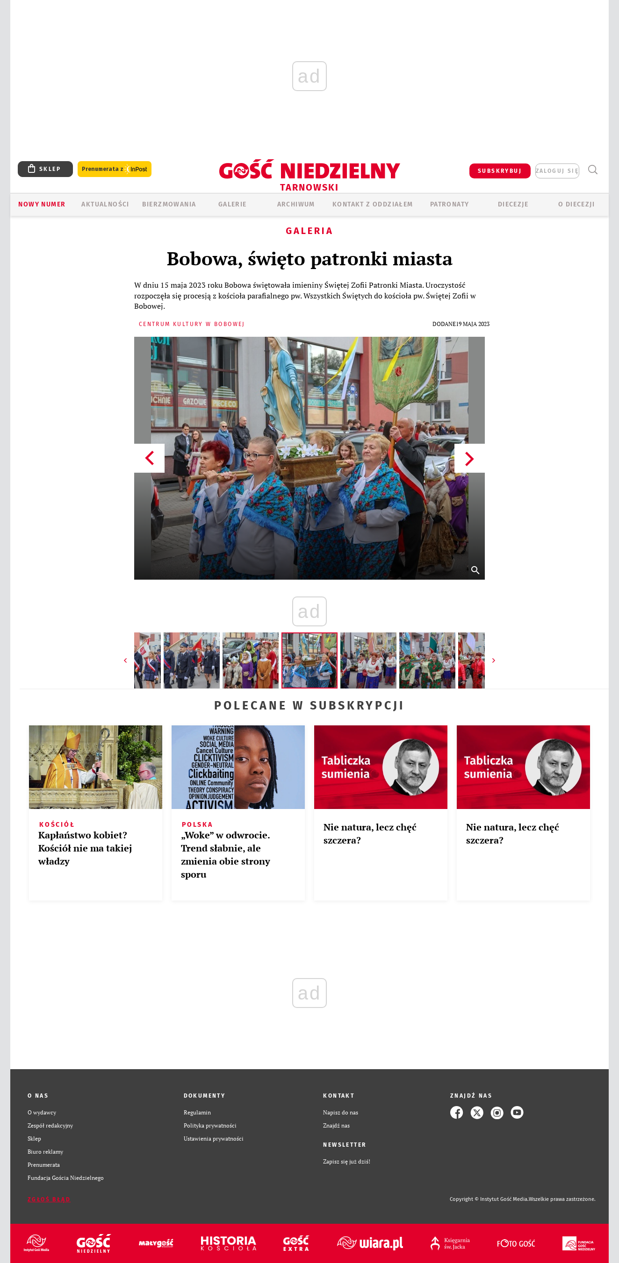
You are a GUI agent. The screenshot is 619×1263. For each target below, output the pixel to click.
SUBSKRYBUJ (500, 171)
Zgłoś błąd (49, 1199)
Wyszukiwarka (592, 169)
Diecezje (513, 204)
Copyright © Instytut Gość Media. (489, 1199)
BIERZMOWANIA (169, 204)
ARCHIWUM (296, 204)
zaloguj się (557, 171)
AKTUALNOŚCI (105, 204)
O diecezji (576, 204)
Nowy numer (41, 204)
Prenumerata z (114, 169)
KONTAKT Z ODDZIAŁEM (372, 204)
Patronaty (449, 204)
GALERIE (232, 204)
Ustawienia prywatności (214, 1138)
